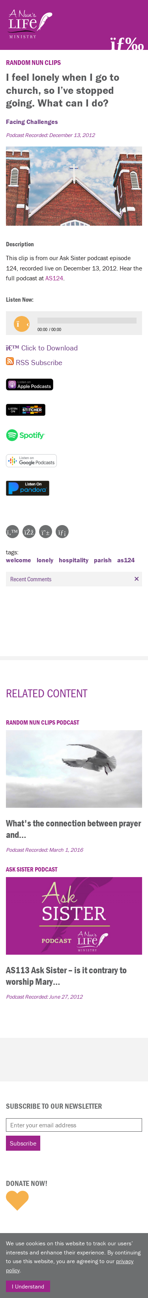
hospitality (73, 560)
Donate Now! (26, 1183)
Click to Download (42, 347)
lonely (45, 560)
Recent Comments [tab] (75, 579)
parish (103, 560)
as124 (126, 560)
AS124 (54, 278)
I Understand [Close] (28, 1286)
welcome (18, 560)
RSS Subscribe (34, 362)
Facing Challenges (32, 122)
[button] (22, 324)
